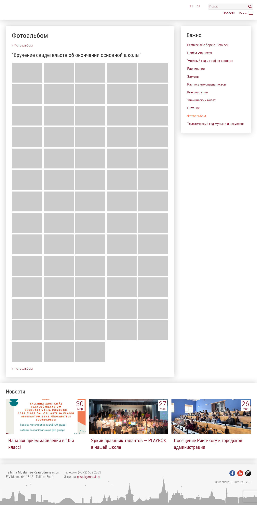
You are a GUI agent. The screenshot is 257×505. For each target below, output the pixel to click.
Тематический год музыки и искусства (216, 124)
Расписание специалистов (206, 84)
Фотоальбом (196, 116)
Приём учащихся (199, 53)
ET (192, 6)
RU (198, 6)
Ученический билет (201, 100)
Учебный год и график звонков (210, 61)
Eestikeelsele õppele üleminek (207, 45)
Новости (229, 13)
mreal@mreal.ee (88, 477)
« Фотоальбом (22, 45)
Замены (193, 76)
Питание (193, 108)
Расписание (196, 69)
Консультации (197, 92)
